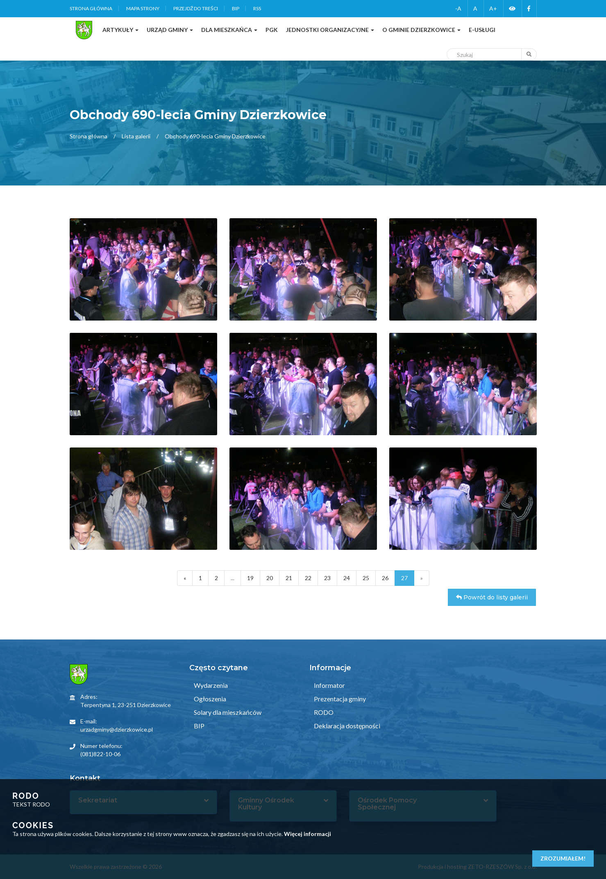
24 (346, 577)
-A (458, 8)
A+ (493, 8)
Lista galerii (136, 136)
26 (385, 577)
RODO (323, 712)
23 (327, 577)
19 (250, 577)
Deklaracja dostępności (346, 726)
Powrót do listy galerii (492, 597)
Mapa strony (142, 8)
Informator (329, 685)
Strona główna (91, 8)
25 (366, 577)
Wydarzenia (210, 685)
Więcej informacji (307, 833)
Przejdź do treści (195, 8)
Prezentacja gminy (339, 699)
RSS (257, 8)
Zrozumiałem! (563, 858)
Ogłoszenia (209, 699)
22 (308, 577)
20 (269, 577)
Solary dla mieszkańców (227, 712)
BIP (235, 8)
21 (289, 577)
